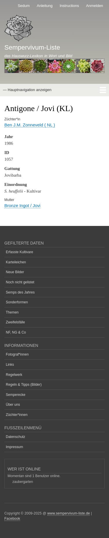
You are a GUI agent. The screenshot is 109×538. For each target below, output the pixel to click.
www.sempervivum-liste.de (68, 513)
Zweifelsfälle (15, 322)
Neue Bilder (15, 272)
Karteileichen (16, 262)
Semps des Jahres (20, 292)
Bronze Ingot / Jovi (22, 205)
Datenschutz (15, 437)
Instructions (69, 5)
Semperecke (15, 395)
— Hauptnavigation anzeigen (27, 90)
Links (10, 365)
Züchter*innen (17, 415)
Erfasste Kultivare (19, 252)
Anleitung (45, 5)
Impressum (14, 447)
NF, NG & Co (16, 332)
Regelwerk (14, 375)
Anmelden (94, 5)
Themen (12, 312)
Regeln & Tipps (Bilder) (24, 385)
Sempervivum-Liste (32, 47)
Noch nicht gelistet (20, 282)
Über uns (13, 405)
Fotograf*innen (17, 354)
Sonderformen (17, 302)
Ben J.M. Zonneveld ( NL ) (29, 124)
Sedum (24, 5)
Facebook (12, 519)
